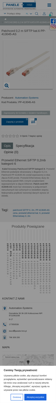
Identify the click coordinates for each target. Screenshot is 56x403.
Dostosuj (17, 397)
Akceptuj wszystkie (35, 397)
